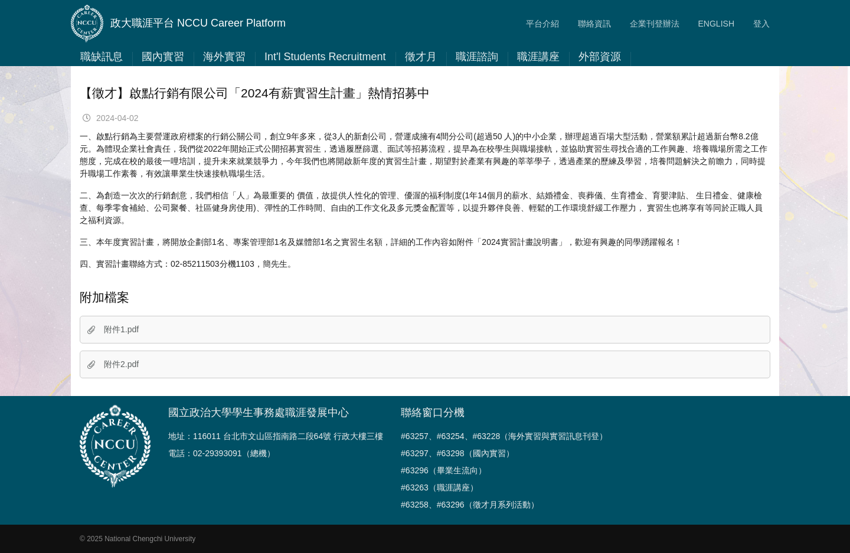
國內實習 (163, 57)
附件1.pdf (113, 329)
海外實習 (224, 57)
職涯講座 (538, 57)
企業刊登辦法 (654, 23)
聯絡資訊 (594, 23)
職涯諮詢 (477, 57)
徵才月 (421, 57)
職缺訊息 (101, 57)
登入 (761, 23)
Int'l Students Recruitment (325, 57)
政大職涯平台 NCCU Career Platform (178, 23)
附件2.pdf (113, 364)
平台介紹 (542, 23)
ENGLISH (716, 23)
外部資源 (599, 57)
